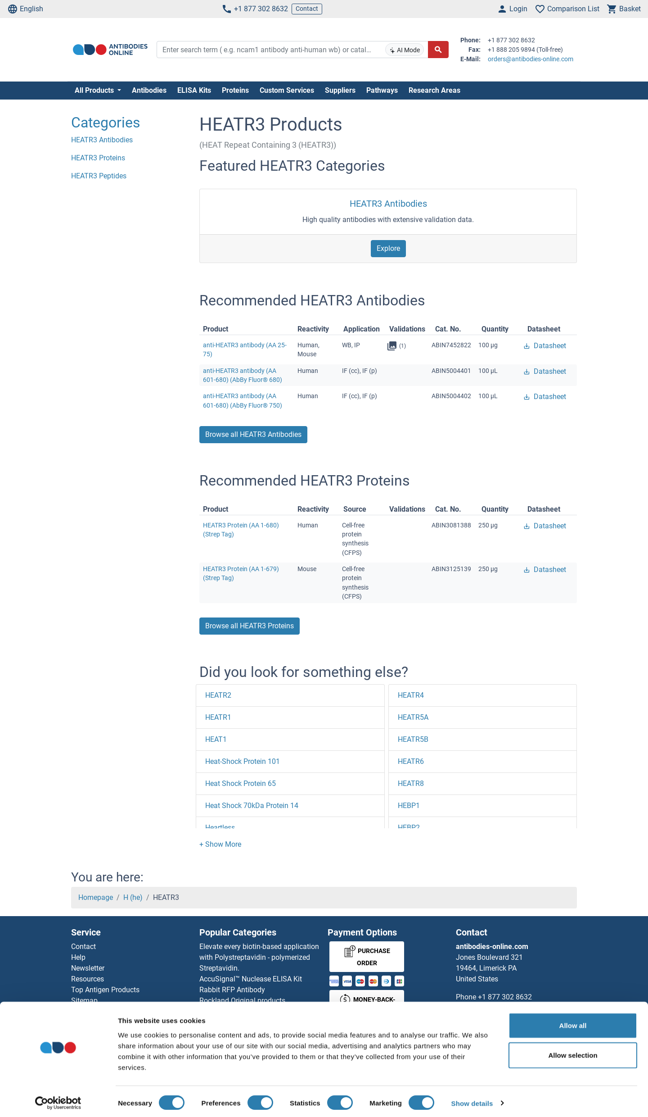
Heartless (220, 827)
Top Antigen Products (105, 989)
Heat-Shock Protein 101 (242, 761)
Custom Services (287, 90)
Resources (87, 979)
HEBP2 (409, 827)
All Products (95, 90)
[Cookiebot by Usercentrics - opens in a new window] (58, 1099)
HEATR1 (218, 717)
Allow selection (572, 1051)
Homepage (95, 897)
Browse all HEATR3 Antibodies (253, 434)
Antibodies (149, 90)
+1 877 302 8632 (254, 9)
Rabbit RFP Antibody (232, 989)
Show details (472, 1099)
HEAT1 (216, 739)
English (25, 9)
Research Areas (434, 90)
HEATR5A (413, 717)
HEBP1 (409, 805)
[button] (220, 844)
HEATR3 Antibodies (388, 203)
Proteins (235, 90)
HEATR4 (411, 695)
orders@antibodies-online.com (530, 59)
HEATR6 (411, 761)
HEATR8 (411, 783)
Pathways (382, 90)
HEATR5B (413, 739)
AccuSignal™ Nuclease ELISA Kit (250, 979)
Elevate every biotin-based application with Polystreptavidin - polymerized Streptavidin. (259, 957)
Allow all (573, 1021)
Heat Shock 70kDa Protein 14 (251, 805)
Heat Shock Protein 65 (240, 783)
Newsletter (87, 968)
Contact (307, 8)
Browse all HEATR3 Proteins (249, 626)
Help (78, 957)
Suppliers (340, 90)
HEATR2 (218, 695)
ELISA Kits (194, 90)
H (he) (133, 897)
